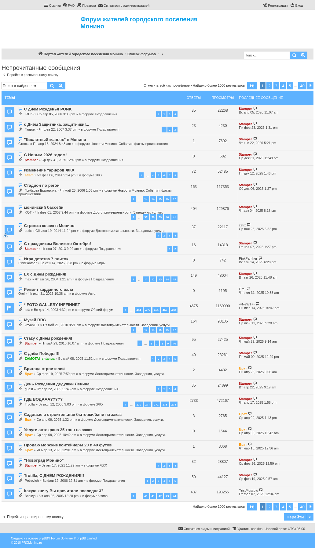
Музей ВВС (35, 320)
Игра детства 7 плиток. (46, 259)
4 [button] (283, 85)
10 (174, 343)
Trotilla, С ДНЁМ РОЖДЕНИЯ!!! (54, 475)
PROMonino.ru (32, 542)
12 (153, 279)
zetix (28, 231)
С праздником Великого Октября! (57, 243)
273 (165, 404)
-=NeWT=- (247, 304)
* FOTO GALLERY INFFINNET (52, 304)
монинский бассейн (43, 207)
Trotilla (30, 404)
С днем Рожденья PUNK (47, 109)
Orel (21, 293)
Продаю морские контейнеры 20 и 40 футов (68, 445)
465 (147, 310)
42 (160, 496)
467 (165, 310)
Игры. (101, 263)
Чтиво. (103, 496)
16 (167, 199)
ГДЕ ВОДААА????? (43, 399)
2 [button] (269, 85)
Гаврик (30, 129)
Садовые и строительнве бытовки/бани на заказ (73, 414)
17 (174, 199)
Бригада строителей (44, 368)
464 (138, 310)
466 (156, 310)
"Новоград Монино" (44, 460)
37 (145, 217)
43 (167, 496)
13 (145, 199)
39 (160, 217)
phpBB (43, 538)
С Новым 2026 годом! (45, 155)
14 (153, 199)
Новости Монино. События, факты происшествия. (130, 144)
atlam (29, 175)
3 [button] (276, 85)
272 (156, 404)
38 (153, 217)
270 (138, 404)
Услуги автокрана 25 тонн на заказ (58, 429)
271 (147, 404)
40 (167, 217)
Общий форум (102, 310)
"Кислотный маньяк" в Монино (55, 139)
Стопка (23, 144)
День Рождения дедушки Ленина (56, 384)
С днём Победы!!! (41, 353)
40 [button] (302, 85)
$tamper (245, 108)
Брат (29, 374)
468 (173, 310)
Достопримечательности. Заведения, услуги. (128, 212)
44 (174, 496)
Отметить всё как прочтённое (167, 85)
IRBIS (29, 114)
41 (174, 217)
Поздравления (106, 114)
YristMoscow (248, 490)
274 (173, 404)
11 (145, 279)
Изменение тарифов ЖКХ (49, 170)
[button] (252, 85)
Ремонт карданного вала (48, 289)
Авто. (92, 293)
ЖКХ (99, 175)
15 (160, 199)
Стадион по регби (41, 185)
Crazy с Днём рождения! (48, 338)
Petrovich (32, 480)
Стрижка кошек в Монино (49, 225)
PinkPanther (27, 263)
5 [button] (290, 85)
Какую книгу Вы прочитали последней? (63, 491)
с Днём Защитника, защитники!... (56, 124)
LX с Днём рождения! (45, 274)
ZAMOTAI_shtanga (40, 358)
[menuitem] (68, 5)
